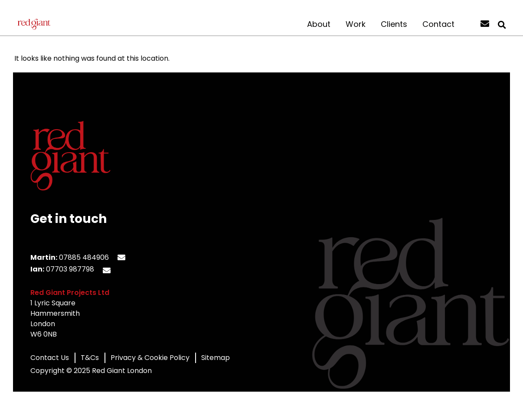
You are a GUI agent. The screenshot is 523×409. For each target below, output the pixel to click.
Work (356, 24)
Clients (394, 24)
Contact (438, 24)
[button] (502, 25)
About (318, 24)
